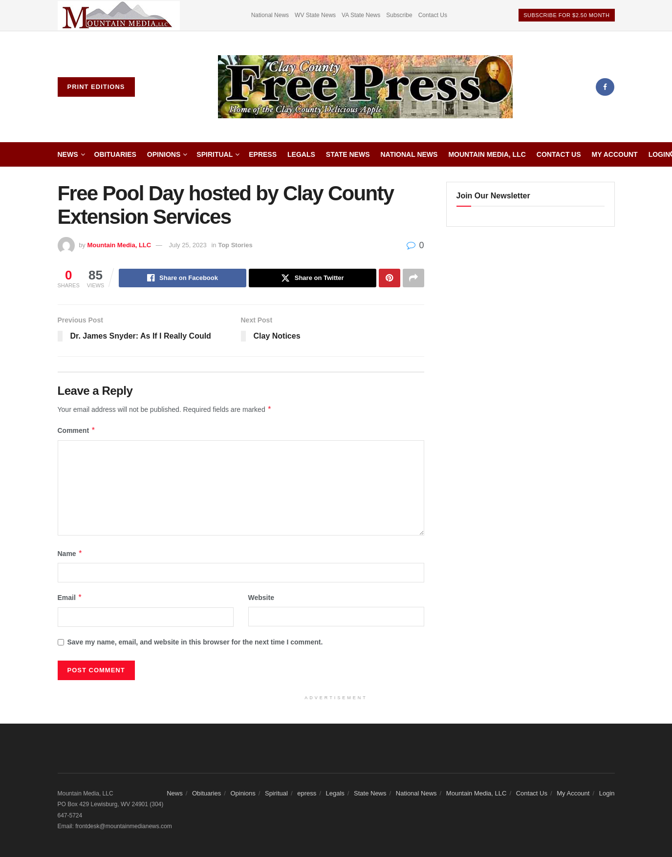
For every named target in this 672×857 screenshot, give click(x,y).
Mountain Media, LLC (486, 154)
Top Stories (235, 245)
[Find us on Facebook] (605, 87)
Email (70, 597)
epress (263, 154)
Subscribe (399, 15)
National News (270, 15)
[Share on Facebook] (182, 278)
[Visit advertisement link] (119, 15)
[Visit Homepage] (365, 87)
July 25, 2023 (187, 245)
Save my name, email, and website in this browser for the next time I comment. (195, 642)
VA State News (361, 15)
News (68, 154)
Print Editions (96, 86)
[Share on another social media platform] (413, 278)
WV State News (315, 15)
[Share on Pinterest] (389, 278)
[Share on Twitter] (312, 278)
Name (70, 553)
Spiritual (214, 154)
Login (659, 154)
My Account (615, 154)
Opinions (163, 154)
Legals (301, 154)
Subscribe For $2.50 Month (566, 15)
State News (348, 154)
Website (261, 597)
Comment (77, 430)
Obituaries (115, 154)
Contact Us (432, 15)
